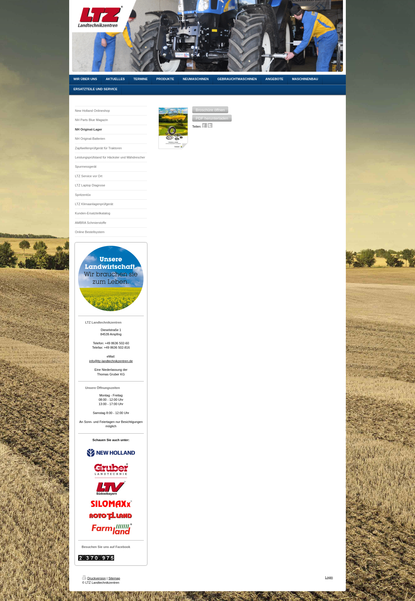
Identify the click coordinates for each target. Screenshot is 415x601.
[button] (210, 109)
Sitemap (114, 578)
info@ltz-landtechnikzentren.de (111, 361)
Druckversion (94, 578)
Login (329, 577)
